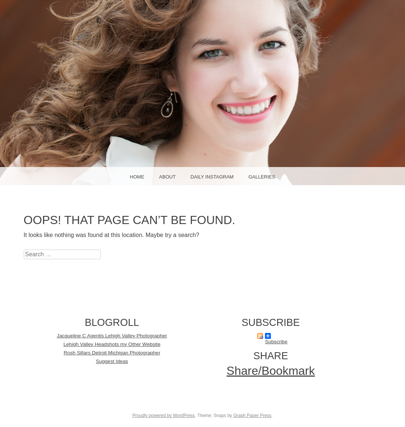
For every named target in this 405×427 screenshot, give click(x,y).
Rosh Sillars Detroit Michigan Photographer (112, 353)
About (167, 177)
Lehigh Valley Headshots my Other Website (111, 344)
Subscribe (276, 336)
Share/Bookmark (270, 371)
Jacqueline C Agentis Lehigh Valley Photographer (112, 335)
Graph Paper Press (252, 415)
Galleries (261, 177)
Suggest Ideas (112, 361)
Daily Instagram (211, 177)
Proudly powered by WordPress (163, 415)
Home (137, 177)
